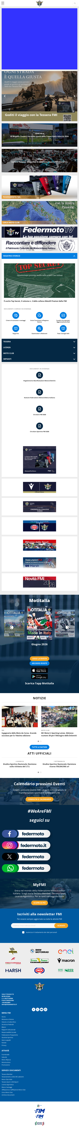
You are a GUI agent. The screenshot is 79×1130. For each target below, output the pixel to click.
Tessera (7, 341)
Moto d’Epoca (6, 1060)
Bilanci (4, 1027)
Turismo (39, 159)
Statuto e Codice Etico (9, 1022)
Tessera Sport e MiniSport (10, 1082)
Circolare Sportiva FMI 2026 (39, 431)
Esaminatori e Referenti (39, 333)
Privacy (4, 1045)
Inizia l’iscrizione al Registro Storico (39, 321)
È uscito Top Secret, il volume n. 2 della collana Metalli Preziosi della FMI (35, 301)
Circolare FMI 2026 (39, 415)
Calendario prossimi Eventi (39, 783)
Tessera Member (7, 1074)
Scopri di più (39, 903)
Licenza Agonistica (8, 1085)
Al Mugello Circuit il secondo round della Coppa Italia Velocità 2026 (39, 136)
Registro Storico (11, 256)
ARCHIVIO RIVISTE (39, 663)
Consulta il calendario (39, 799)
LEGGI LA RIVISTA (39, 658)
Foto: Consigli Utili (63, 333)
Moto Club (8, 353)
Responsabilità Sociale (9, 1032)
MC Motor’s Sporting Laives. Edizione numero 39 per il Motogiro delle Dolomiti (59, 734)
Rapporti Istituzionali (8, 1030)
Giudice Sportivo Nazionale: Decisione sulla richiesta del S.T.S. (19, 765)
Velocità (4, 1057)
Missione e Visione (8, 1019)
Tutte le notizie (39, 747)
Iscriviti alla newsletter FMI (39, 914)
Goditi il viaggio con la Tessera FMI (31, 115)
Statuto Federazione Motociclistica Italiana (39, 398)
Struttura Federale (8, 1024)
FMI (3, 730)
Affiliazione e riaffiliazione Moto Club (13, 1090)
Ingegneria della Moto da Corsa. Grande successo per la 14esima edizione (19, 734)
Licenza (7, 347)
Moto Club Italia (7, 1079)
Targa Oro (16, 333)
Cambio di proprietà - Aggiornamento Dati (63, 321)
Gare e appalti (6, 1040)
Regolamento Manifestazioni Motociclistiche (39, 381)
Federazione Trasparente (10, 1035)
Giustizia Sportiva (7, 1037)
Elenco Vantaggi (7, 1087)
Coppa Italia (39, 134)
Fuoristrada (5, 1054)
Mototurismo (6, 1062)
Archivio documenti (8, 1095)
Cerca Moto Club (7, 1092)
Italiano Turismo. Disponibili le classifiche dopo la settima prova (39, 162)
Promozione (6, 1065)
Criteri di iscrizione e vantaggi (16, 320)
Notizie (4, 1043)
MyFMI (39, 884)
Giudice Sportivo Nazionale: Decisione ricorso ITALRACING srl (59, 765)
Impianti (7, 359)
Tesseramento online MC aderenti (13, 1077)
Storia (4, 1017)
